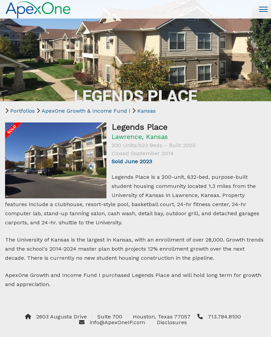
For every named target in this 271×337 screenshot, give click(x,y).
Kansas (146, 111)
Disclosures (172, 322)
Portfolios (22, 111)
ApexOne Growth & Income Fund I (86, 111)
